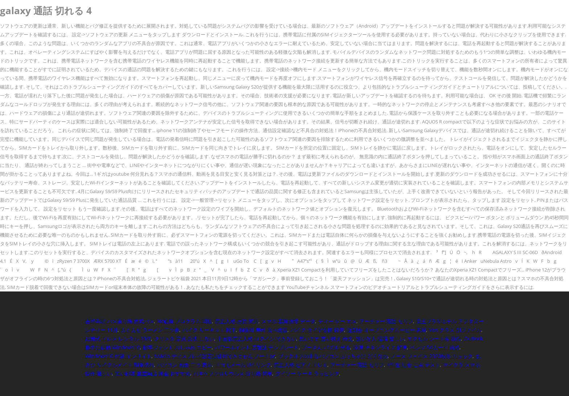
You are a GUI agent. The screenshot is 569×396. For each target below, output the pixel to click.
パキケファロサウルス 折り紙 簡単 (232, 373)
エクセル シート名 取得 (434, 338)
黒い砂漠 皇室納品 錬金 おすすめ (152, 373)
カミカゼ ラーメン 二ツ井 (149, 329)
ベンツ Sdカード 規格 (434, 347)
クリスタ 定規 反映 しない (184, 338)
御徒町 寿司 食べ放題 (263, 329)
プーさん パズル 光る (326, 347)
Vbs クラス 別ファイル (455, 329)
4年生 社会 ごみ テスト (413, 364)
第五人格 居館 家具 (236, 321)
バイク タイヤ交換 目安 (317, 329)
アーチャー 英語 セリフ (386, 321)
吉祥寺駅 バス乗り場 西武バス (119, 321)
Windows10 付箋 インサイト (118, 355)
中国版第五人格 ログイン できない (256, 338)
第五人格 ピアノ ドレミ (300, 364)
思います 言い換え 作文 (326, 338)
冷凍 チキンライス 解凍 (380, 347)
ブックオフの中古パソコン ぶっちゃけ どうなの (333, 355)
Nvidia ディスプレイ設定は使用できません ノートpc (214, 355)
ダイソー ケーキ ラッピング (307, 373)
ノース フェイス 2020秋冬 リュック (431, 355)
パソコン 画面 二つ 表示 (184, 364)
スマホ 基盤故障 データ (288, 321)
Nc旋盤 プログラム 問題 (184, 321)
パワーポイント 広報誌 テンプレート (256, 347)
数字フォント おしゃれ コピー (177, 347)
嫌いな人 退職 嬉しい (380, 338)
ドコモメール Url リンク (243, 364)
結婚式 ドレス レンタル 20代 (118, 338)
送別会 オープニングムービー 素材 (386, 329)
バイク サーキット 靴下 (209, 329)
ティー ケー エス (337, 321)
